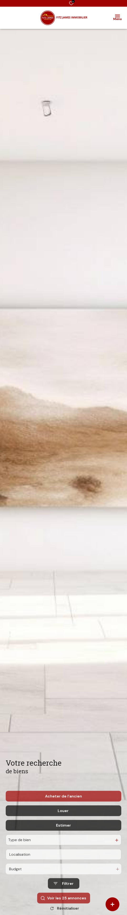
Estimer (63, 837)
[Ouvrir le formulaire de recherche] (63, 896)
